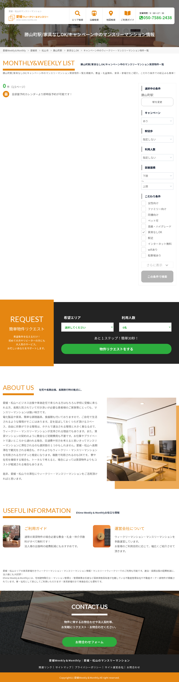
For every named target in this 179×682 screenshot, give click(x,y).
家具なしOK (155, 232)
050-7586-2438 (157, 17)
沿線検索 (94, 19)
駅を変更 (157, 102)
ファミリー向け (157, 209)
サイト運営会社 (114, 666)
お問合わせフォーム (89, 641)
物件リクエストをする (116, 348)
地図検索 (111, 19)
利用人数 (128, 317)
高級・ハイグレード (159, 226)
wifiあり (152, 249)
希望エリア (72, 317)
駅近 (150, 238)
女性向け (153, 203)
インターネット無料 (159, 244)
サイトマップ (63, 666)
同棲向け (153, 215)
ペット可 (153, 220)
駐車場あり (154, 255)
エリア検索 (77, 19)
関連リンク (45, 666)
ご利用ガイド (127, 19)
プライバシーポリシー (88, 666)
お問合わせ (133, 666)
